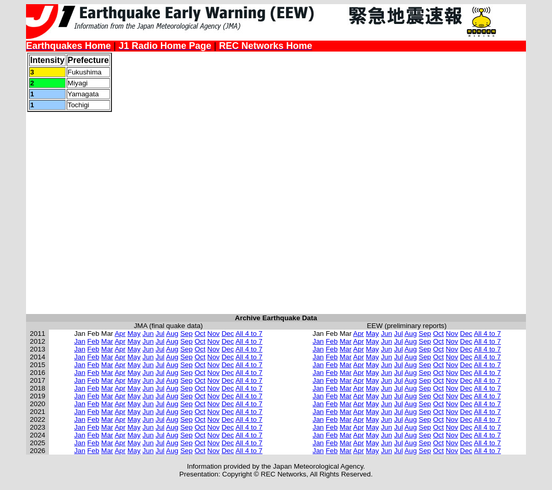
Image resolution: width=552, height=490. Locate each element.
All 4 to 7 (248, 333)
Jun (148, 333)
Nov (213, 333)
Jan (79, 341)
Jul (160, 333)
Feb (93, 341)
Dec (227, 333)
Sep (186, 333)
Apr (120, 333)
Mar (107, 341)
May (134, 333)
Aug (172, 333)
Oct (200, 333)
